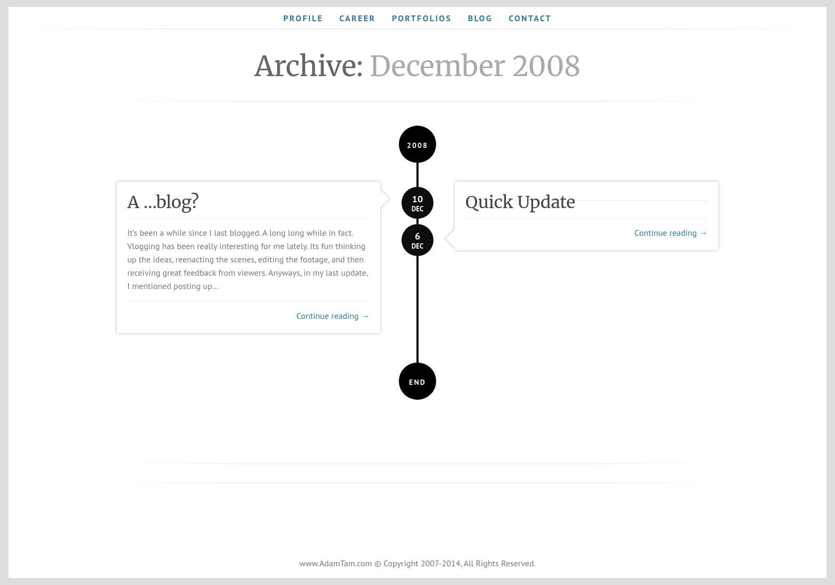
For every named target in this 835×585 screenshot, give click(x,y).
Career (357, 18)
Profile (303, 18)
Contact (530, 18)
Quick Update (520, 202)
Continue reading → (333, 315)
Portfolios (422, 18)
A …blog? (163, 202)
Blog (480, 18)
